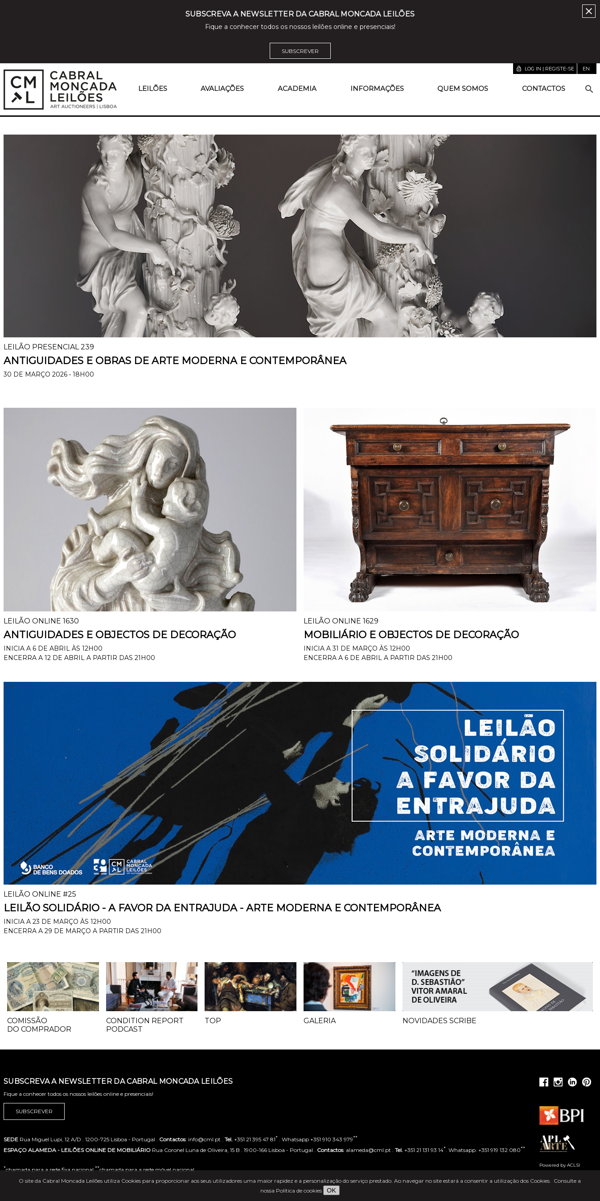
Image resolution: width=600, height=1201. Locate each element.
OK (331, 1190)
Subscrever (300, 50)
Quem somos (462, 88)
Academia (297, 88)
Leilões (152, 88)
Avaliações (222, 88)
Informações (377, 88)
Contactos (543, 88)
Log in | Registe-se (545, 69)
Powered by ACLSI (559, 1165)
